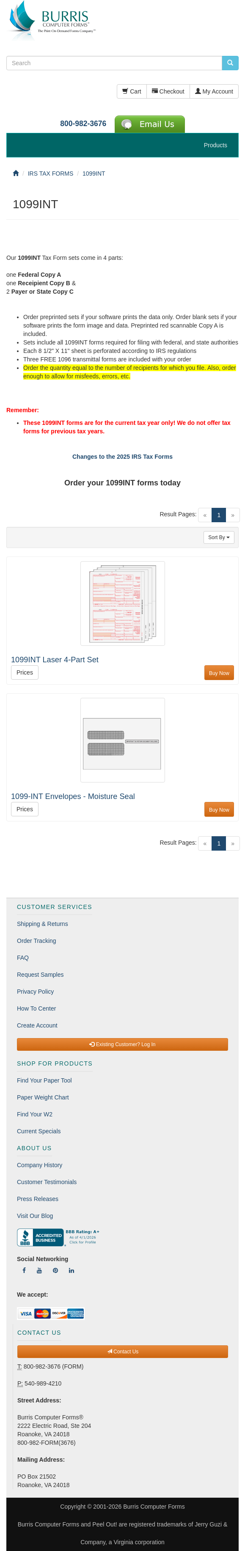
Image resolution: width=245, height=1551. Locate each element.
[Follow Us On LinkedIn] (71, 1270)
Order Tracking (36, 940)
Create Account (37, 1025)
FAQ (23, 957)
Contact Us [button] (123, 1352)
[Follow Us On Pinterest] (55, 1270)
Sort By (219, 537)
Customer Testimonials (47, 1182)
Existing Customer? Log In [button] (122, 1044)
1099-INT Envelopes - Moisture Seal (73, 796)
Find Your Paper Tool (44, 1080)
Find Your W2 (34, 1114)
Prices (25, 672)
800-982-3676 (83, 123)
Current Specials (39, 1131)
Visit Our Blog (35, 1215)
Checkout (168, 91)
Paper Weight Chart (43, 1097)
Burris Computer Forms (153, 1506)
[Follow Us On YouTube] (39, 1270)
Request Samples (40, 974)
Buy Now (219, 673)
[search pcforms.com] (230, 63)
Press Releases (37, 1199)
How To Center (36, 1008)
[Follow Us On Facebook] (24, 1270)
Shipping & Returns (42, 923)
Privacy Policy (35, 991)
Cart (131, 91)
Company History (39, 1165)
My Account (214, 91)
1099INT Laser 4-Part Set (55, 660)
